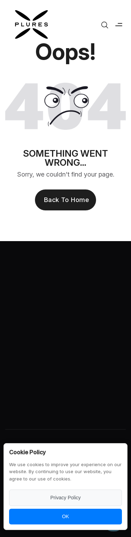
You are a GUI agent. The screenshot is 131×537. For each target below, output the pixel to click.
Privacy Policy (65, 497)
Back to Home (66, 199)
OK (65, 516)
